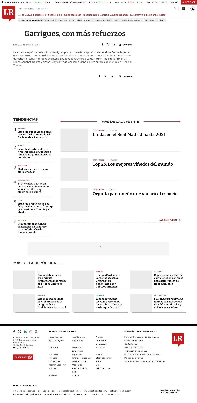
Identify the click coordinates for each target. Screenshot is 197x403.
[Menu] (20, 15)
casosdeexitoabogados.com (27, 394)
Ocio (98, 365)
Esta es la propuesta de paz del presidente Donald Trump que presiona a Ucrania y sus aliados (35, 208)
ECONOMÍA (38, 15)
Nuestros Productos (133, 340)
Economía (100, 347)
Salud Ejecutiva (103, 368)
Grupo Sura (64, 20)
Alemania (52, 20)
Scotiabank (99, 20)
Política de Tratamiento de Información (142, 354)
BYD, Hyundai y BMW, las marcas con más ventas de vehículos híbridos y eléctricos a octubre (33, 188)
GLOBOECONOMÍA (72, 15)
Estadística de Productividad (133, 20)
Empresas (53, 354)
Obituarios (77, 365)
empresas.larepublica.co (69, 391)
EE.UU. (20, 200)
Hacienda (22, 220)
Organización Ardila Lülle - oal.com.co (169, 391)
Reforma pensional (82, 20)
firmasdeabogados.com (95, 391)
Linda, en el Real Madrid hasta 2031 (129, 134)
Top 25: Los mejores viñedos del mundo (133, 164)
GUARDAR (125, 45)
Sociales (53, 375)
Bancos (21, 128)
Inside (98, 361)
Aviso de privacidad (133, 347)
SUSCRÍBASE (189, 2)
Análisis (99, 337)
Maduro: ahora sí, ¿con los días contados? (33, 170)
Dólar (160, 20)
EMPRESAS (50, 15)
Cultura (100, 295)
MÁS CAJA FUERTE (168, 220)
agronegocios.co (46, 391)
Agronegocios (55, 337)
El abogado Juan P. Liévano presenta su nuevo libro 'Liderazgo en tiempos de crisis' (109, 303)
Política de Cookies (133, 358)
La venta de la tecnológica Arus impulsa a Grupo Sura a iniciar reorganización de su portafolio (34, 153)
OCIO (59, 15)
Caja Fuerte (77, 340)
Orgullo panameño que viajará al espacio (135, 193)
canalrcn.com (80, 394)
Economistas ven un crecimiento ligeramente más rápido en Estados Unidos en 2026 (52, 281)
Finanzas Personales (81, 358)
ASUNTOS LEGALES (119, 15)
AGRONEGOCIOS (91, 15)
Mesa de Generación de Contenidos (141, 337)
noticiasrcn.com (113, 394)
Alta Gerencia (78, 337)
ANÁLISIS (104, 15)
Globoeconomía (103, 358)
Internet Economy (57, 365)
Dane (152, 20)
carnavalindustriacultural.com (57, 394)
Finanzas (53, 358)
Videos (75, 375)
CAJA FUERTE (136, 15)
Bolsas (21, 146)
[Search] (175, 8)
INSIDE (162, 15)
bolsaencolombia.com (120, 391)
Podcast (52, 368)
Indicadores (54, 361)
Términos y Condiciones (135, 351)
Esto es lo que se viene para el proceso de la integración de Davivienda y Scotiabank (35, 134)
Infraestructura (79, 361)
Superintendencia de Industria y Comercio (144, 361)
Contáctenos (130, 344)
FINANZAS (27, 15)
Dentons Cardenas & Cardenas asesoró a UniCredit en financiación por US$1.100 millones (107, 281)
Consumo (53, 347)
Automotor (24, 180)
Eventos (99, 354)
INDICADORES (151, 15)
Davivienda (112, 20)
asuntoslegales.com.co (24, 391)
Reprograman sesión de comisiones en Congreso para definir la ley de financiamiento (32, 228)
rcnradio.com (96, 394)
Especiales (77, 354)
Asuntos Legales (56, 340)
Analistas (22, 166)
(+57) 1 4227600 (21, 347)
